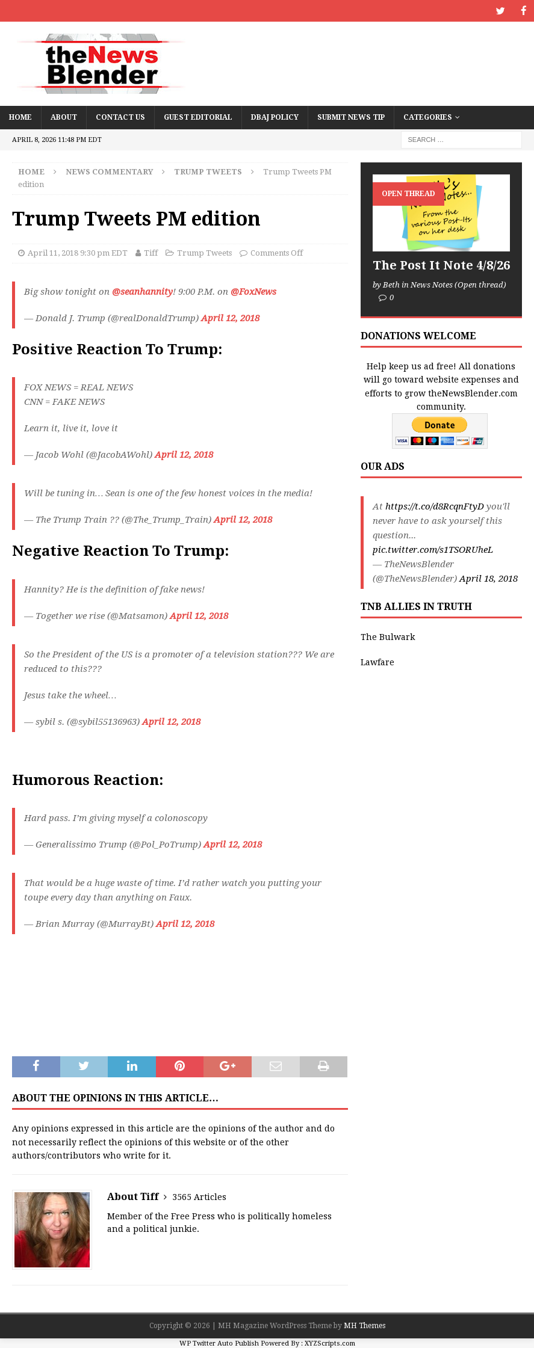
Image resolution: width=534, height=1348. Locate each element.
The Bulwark (388, 636)
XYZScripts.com (330, 1342)
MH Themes (364, 1325)
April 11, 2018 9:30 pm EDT (78, 252)
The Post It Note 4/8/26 (441, 264)
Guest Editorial (198, 116)
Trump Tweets (204, 252)
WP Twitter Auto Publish (219, 1342)
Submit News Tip (351, 116)
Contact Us (120, 116)
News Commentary (109, 171)
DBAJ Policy (275, 116)
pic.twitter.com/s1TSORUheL (433, 549)
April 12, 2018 (230, 317)
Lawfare (377, 661)
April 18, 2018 (488, 578)
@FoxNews (253, 291)
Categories (427, 116)
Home (20, 116)
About (64, 116)
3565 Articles (199, 1196)
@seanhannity (142, 291)
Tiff (151, 252)
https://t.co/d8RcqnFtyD (434, 505)
